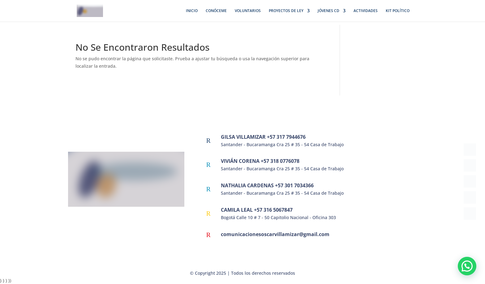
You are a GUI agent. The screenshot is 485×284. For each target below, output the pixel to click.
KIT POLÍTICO (398, 11)
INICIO (192, 11)
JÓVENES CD (328, 11)
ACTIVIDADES (366, 11)
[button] (467, 266)
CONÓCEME (216, 11)
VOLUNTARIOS (248, 11)
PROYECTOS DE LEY (286, 11)
